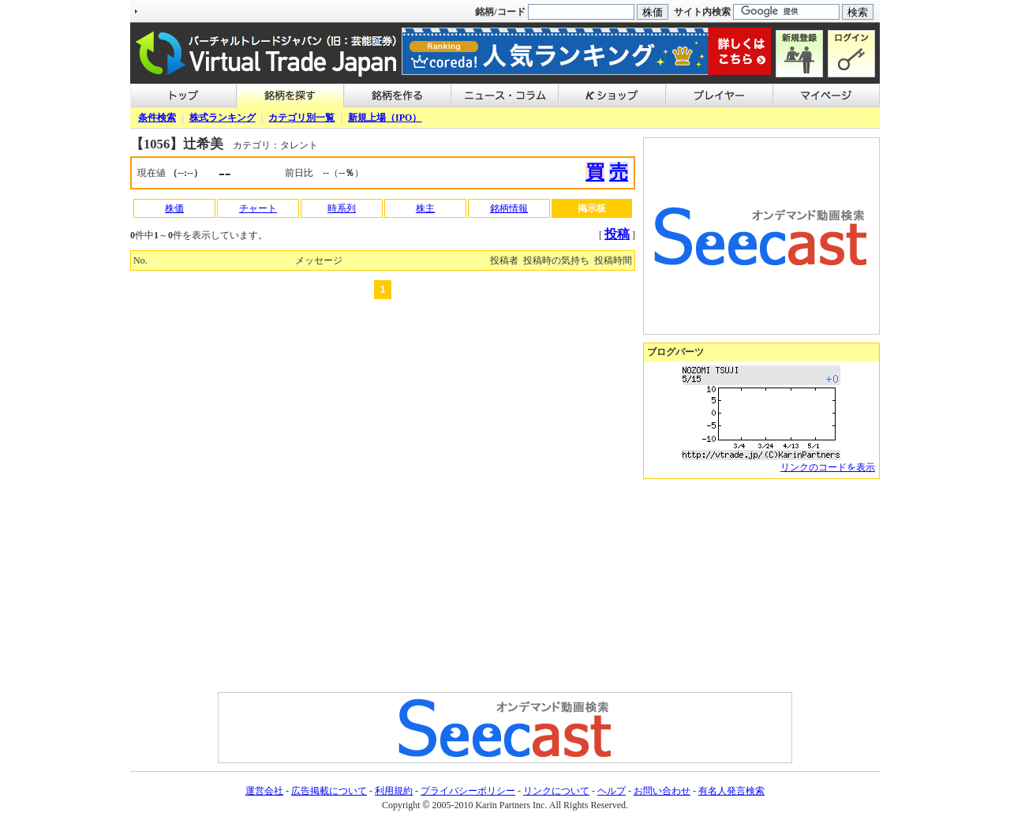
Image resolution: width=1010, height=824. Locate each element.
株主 (425, 208)
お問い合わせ (662, 790)
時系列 (341, 208)
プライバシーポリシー (468, 790)
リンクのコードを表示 (827, 467)
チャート (258, 208)
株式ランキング (222, 117)
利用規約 (394, 790)
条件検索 (157, 117)
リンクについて (556, 790)
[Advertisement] (761, 585)
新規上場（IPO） (384, 117)
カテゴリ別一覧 (301, 117)
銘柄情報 (509, 208)
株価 (174, 208)
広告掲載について (329, 790)
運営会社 (264, 790)
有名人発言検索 (731, 790)
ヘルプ (611, 790)
